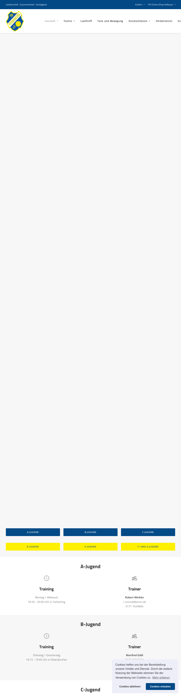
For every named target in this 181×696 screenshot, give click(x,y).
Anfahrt (139, 4)
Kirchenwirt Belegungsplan (84, 681)
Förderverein (164, 21)
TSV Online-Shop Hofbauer (161, 4)
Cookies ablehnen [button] (129, 686)
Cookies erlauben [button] (160, 686)
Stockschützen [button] (139, 21)
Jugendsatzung (77, 676)
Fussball (51, 21)
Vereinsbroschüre (78, 663)
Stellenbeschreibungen (81, 658)
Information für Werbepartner (86, 667)
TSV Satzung (75, 672)
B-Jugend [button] (91, 103)
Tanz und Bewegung (110, 21)
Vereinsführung (77, 654)
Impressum (129, 640)
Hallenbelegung (77, 649)
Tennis (69, 21)
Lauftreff (86, 21)
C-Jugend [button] (148, 103)
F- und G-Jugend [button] (148, 117)
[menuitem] (140, 4)
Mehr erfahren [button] (161, 677)
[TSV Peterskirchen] (15, 21)
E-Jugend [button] (90, 117)
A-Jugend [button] (33, 103)
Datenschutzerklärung (136, 645)
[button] (124, 630)
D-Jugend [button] (33, 117)
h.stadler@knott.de (134, 296)
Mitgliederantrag (78, 640)
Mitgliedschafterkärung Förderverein (90, 645)
